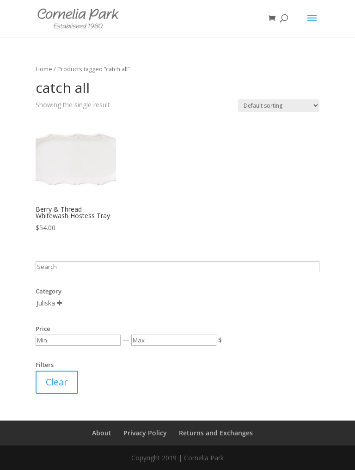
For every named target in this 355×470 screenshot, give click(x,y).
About (101, 432)
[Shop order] (278, 105)
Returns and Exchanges (216, 432)
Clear (57, 382)
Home (44, 69)
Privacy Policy (145, 432)
